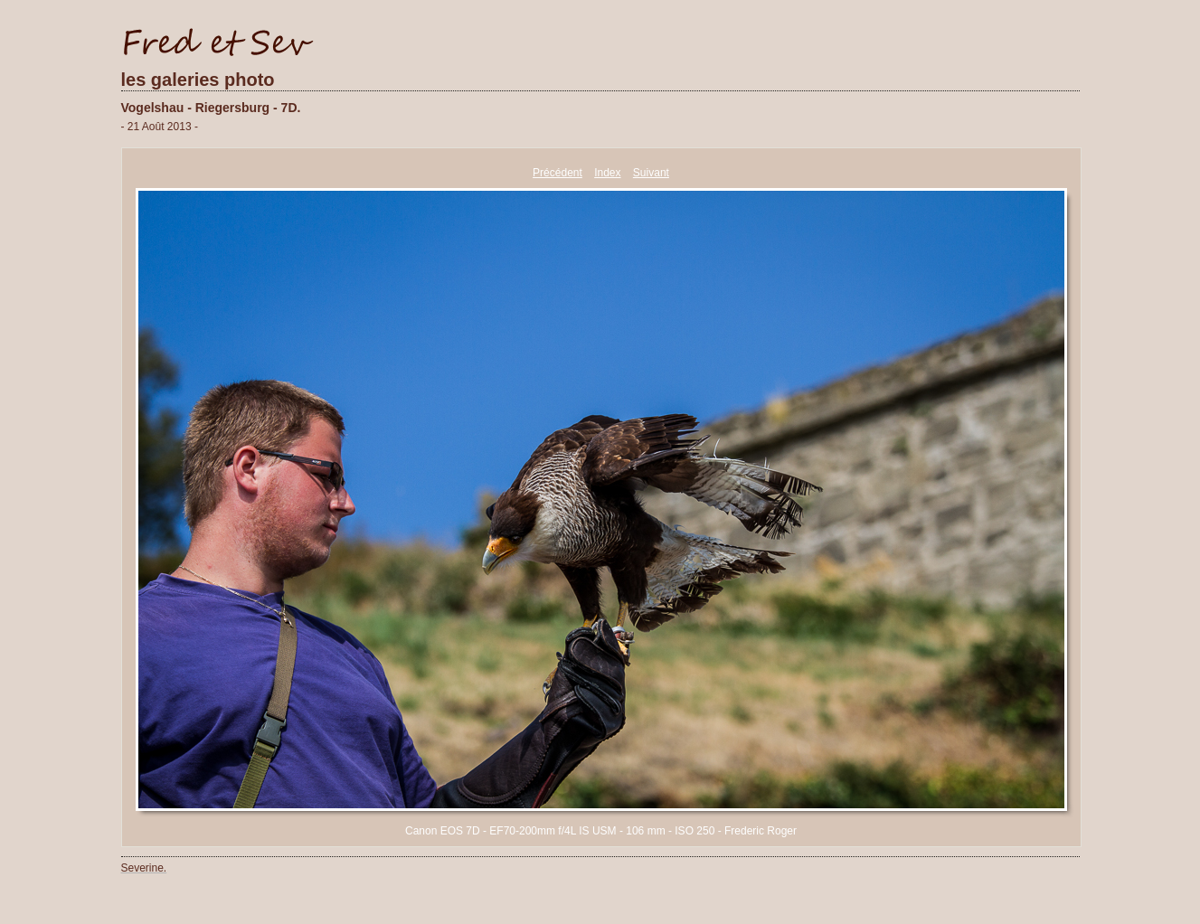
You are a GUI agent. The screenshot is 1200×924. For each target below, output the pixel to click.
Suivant (651, 172)
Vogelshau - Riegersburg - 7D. (211, 107)
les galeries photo (198, 80)
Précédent (557, 172)
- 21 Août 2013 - (159, 126)
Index (607, 172)
